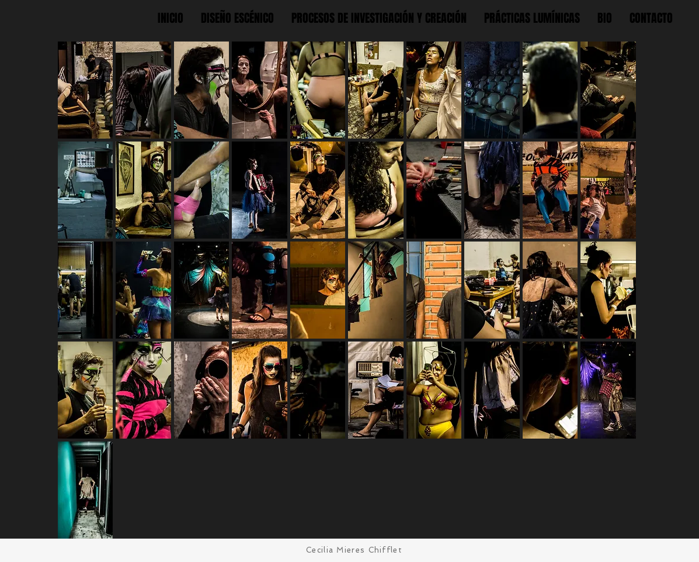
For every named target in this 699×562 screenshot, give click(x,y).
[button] (85, 90)
